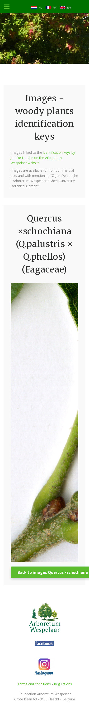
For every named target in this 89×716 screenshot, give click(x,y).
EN (69, 7)
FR (54, 7)
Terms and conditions (34, 684)
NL (40, 7)
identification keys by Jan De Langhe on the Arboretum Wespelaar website (43, 157)
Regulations (63, 684)
